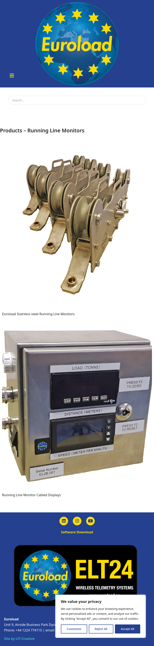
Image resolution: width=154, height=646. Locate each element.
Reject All (101, 629)
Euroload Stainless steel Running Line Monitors (38, 314)
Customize (74, 629)
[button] (12, 75)
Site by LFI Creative (19, 638)
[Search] (141, 100)
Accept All (127, 629)
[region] (100, 616)
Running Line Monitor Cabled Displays (31, 495)
